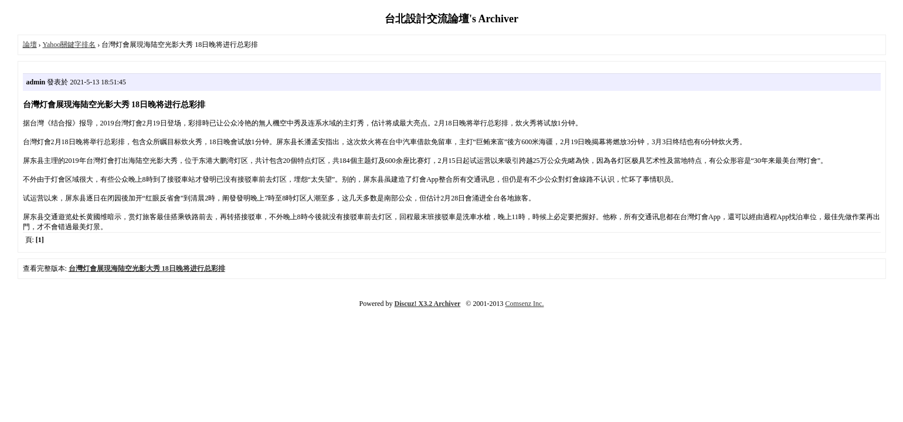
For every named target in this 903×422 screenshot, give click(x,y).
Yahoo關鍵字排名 (69, 44)
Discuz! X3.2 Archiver (428, 304)
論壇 (30, 44)
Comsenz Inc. (524, 304)
